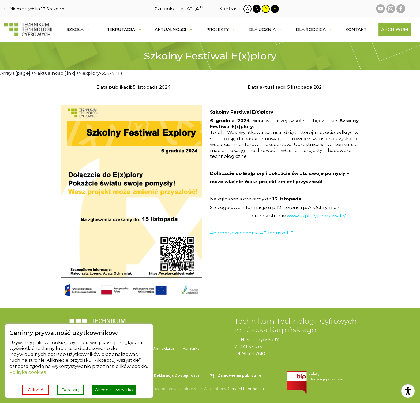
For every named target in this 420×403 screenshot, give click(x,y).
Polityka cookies (27, 372)
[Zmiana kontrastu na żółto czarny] (266, 9)
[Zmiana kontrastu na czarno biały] (257, 9)
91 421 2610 (253, 353)
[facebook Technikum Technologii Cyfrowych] (400, 8)
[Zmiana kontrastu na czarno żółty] (275, 9)
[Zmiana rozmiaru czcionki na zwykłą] (182, 9)
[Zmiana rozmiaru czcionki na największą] (200, 9)
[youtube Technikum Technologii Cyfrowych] (380, 8)
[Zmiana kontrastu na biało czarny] (247, 9)
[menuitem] (356, 29)
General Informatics (246, 388)
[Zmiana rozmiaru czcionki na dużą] (189, 8)
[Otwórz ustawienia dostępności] (408, 391)
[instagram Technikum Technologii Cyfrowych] (390, 8)
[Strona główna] (28, 29)
